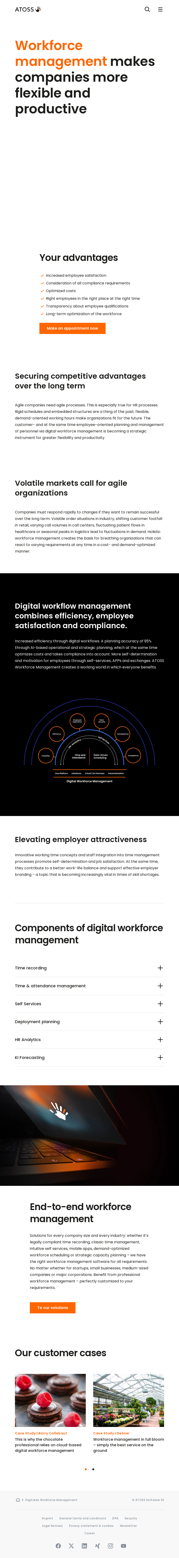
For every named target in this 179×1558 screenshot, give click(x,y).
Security (131, 1518)
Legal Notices (52, 1526)
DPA (115, 1518)
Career (89, 1533)
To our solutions (52, 1307)
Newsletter (128, 1526)
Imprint (47, 1518)
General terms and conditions (82, 1518)
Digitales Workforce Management (51, 1500)
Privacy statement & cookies (91, 1526)
